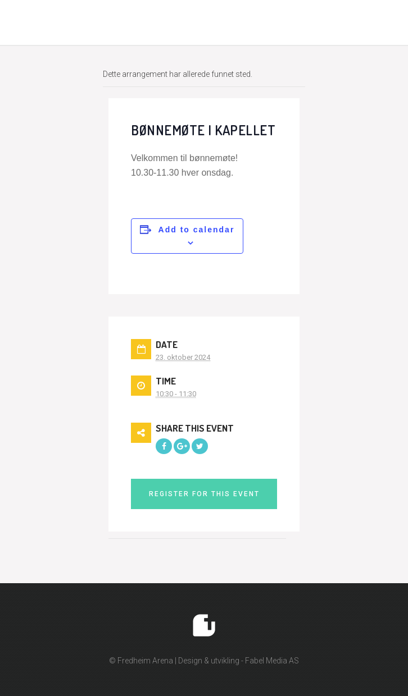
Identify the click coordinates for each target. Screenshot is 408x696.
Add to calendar (196, 229)
